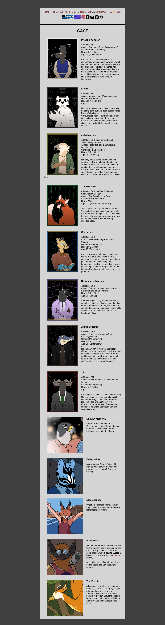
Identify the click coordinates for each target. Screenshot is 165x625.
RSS (110, 12)
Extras (91, 12)
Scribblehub (100, 12)
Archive (59, 12)
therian (116, 555)
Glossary (82, 12)
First (53, 12)
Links (119, 12)
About (67, 12)
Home (46, 12)
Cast (74, 12)
